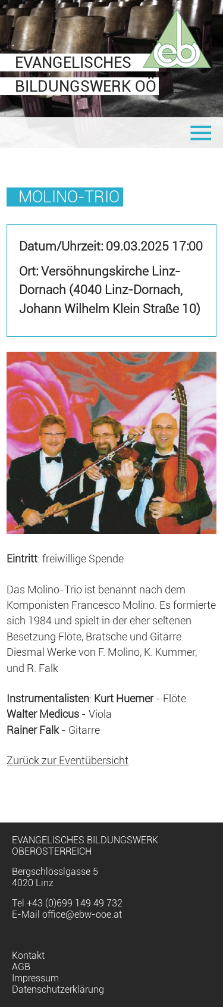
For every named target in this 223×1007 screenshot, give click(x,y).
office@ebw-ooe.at (82, 914)
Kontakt (28, 955)
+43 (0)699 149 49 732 (75, 903)
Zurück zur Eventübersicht (67, 761)
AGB (21, 966)
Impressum (35, 978)
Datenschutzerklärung (58, 989)
